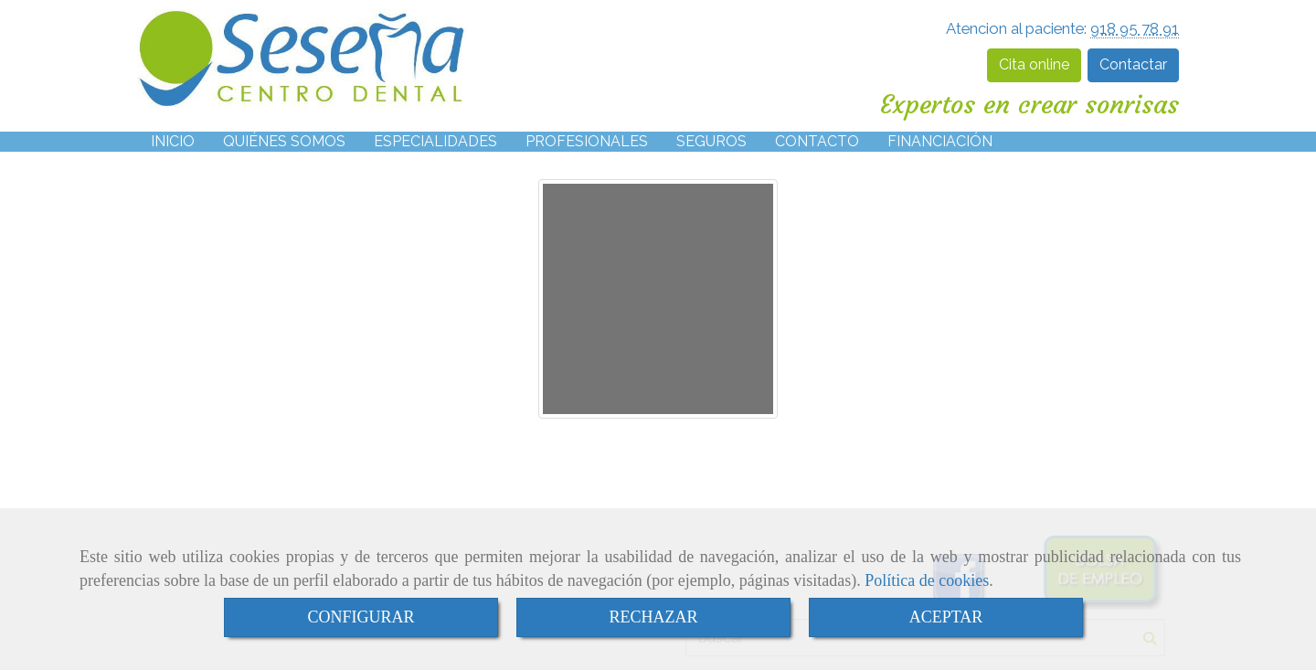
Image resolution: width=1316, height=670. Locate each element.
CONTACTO (817, 141)
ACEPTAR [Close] (946, 617)
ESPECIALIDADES (435, 141)
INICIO (173, 141)
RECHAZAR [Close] (653, 617)
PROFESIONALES (586, 141)
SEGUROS (711, 141)
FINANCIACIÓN (939, 141)
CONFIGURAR (360, 617)
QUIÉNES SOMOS (284, 141)
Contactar (1133, 64)
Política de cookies (927, 580)
